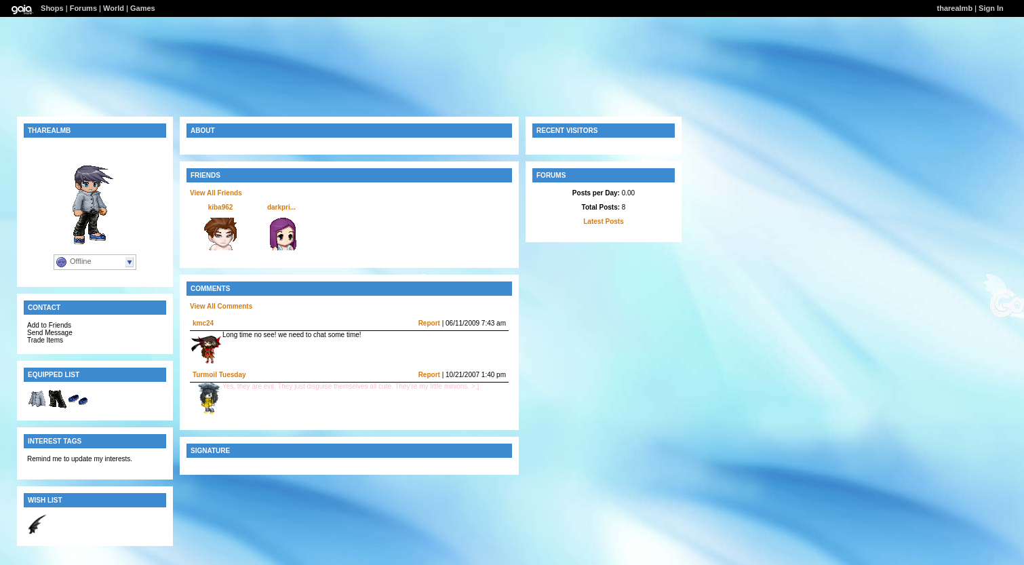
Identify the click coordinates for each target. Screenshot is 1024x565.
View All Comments (221, 306)
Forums (83, 8)
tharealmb (955, 8)
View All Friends (216, 193)
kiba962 (220, 207)
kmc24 (203, 323)
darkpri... (281, 207)
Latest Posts (603, 221)
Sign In (991, 8)
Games (142, 8)
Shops (52, 8)
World (113, 8)
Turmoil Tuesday (219, 374)
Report (429, 323)
